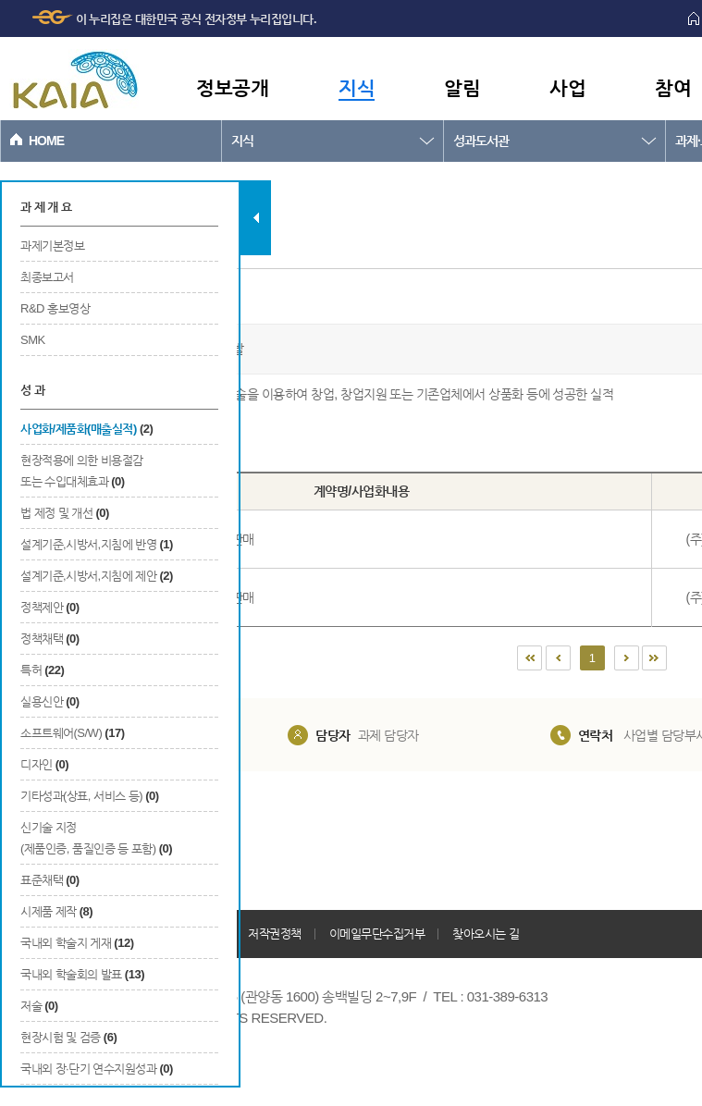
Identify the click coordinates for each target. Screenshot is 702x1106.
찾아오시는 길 (485, 933)
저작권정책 (275, 933)
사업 (567, 87)
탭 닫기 (255, 217)
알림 (462, 87)
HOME (46, 140)
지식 (357, 87)
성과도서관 (481, 140)
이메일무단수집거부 (377, 933)
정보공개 (232, 87)
